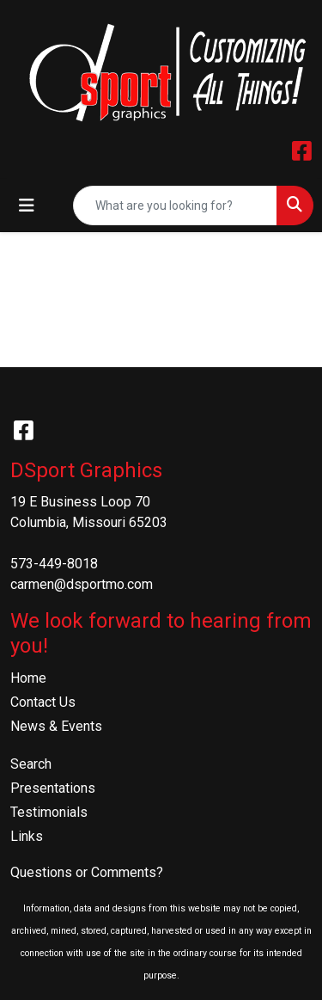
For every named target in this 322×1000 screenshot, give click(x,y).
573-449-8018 (54, 563)
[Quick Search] (175, 205)
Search (31, 764)
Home (28, 678)
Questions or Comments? (86, 872)
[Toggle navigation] (27, 205)
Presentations (52, 788)
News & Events (56, 726)
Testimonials (49, 812)
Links (26, 836)
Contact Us (43, 702)
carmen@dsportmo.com (81, 584)
